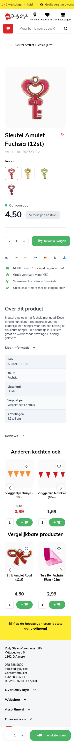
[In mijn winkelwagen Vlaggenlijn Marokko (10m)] (57, 522)
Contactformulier (16, 673)
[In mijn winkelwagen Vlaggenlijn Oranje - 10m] (24, 522)
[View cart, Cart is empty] (63, 16)
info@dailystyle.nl (16, 669)
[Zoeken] (65, 29)
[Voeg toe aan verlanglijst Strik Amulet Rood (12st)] (26, 549)
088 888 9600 (14, 665)
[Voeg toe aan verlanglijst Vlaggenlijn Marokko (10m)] (59, 466)
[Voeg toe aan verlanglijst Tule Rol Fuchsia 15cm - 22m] (59, 549)
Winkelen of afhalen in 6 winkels (34, 281)
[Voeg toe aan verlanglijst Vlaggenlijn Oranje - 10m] (26, 466)
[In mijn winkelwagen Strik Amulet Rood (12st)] (24, 605)
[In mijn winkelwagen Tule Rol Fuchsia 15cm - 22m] (57, 605)
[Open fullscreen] (35, 97)
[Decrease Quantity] (9, 241)
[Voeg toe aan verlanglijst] (62, 134)
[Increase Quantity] (24, 241)
